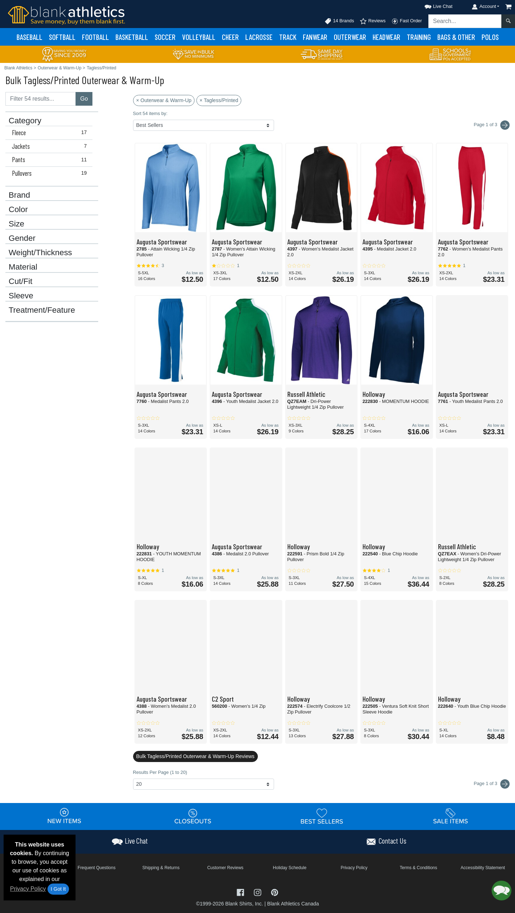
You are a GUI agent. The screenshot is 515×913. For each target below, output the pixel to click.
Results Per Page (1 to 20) (160, 772)
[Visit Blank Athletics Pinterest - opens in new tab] (274, 892)
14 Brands (339, 21)
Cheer (230, 36)
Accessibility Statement (483, 867)
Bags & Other (456, 36)
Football (95, 36)
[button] (431, 5)
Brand (19, 195)
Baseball (29, 36)
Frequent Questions (96, 867)
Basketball (131, 36)
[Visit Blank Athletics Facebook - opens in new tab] (241, 892)
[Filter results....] (40, 99)
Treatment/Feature (42, 310)
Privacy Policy (28, 889)
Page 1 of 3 (492, 784)
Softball (62, 36)
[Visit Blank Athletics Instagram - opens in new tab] (258, 892)
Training (419, 36)
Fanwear (315, 36)
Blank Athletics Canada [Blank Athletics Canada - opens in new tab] (293, 904)
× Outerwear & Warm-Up (164, 100)
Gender (22, 238)
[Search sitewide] (465, 21)
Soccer (165, 36)
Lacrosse (259, 36)
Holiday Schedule (289, 867)
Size (16, 224)
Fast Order (406, 21)
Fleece (51, 133)
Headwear (386, 36)
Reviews (373, 21)
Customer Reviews (225, 867)
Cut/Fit (20, 281)
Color (18, 210)
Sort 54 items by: (150, 113)
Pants (51, 160)
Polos (490, 36)
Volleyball (198, 36)
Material (23, 267)
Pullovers (51, 173)
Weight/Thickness (40, 253)
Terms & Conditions (418, 867)
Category (25, 121)
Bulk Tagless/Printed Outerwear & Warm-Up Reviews (195, 756)
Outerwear (350, 36)
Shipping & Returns (160, 867)
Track (287, 36)
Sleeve (21, 296)
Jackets (51, 146)
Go (84, 99)
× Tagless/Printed (219, 100)
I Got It (58, 889)
